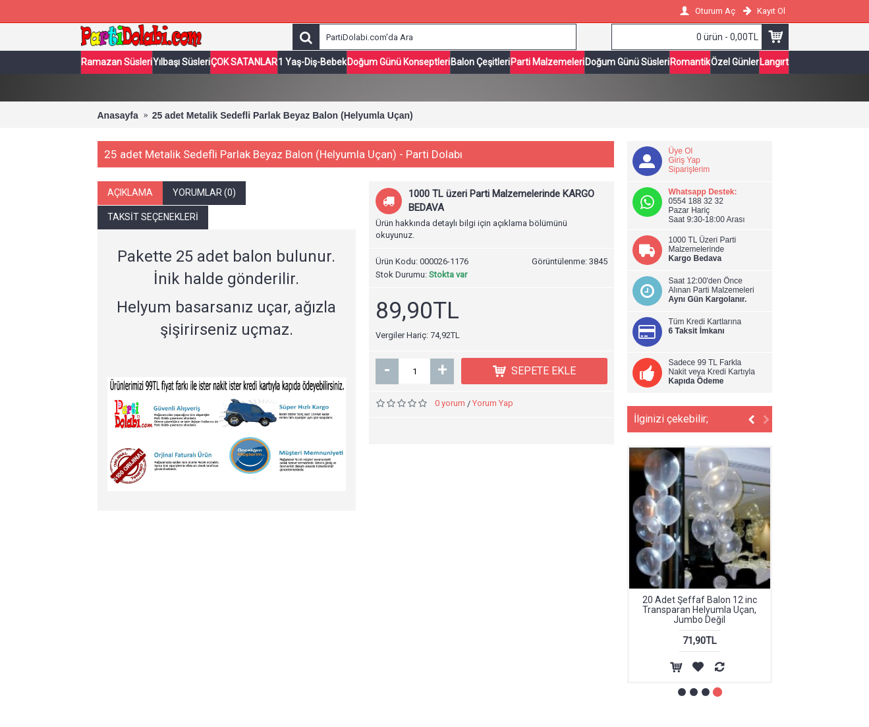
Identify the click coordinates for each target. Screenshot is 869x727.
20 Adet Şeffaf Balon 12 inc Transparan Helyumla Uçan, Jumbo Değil (699, 611)
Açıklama (130, 194)
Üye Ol (681, 152)
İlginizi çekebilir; (671, 420)
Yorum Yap (492, 405)
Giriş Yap (684, 161)
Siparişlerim (689, 170)
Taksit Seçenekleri (152, 218)
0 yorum (450, 405)
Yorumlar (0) (204, 194)
